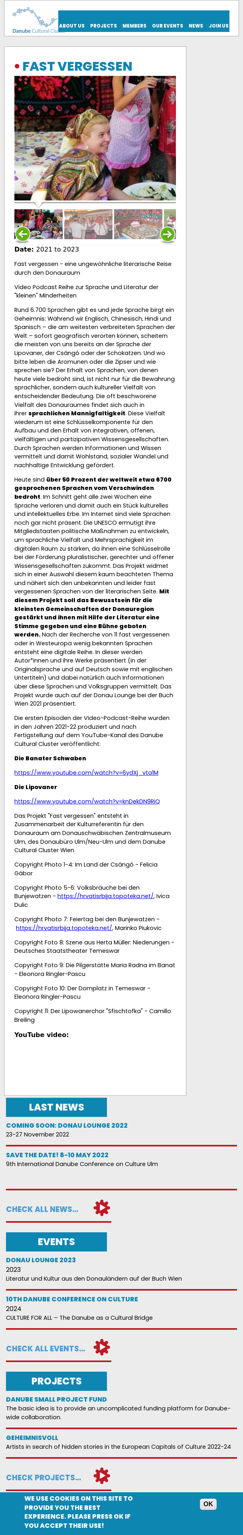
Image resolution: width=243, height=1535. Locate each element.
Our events (167, 26)
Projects (103, 26)
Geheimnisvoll (32, 1437)
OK (208, 1504)
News (196, 26)
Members (134, 26)
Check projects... (43, 1477)
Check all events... (45, 1348)
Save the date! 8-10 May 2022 (57, 1155)
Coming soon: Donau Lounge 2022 (67, 1125)
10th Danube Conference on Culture (72, 1299)
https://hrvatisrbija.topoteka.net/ (105, 896)
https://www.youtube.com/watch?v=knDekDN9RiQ (87, 801)
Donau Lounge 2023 (41, 1260)
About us (72, 26)
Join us (219, 26)
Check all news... (42, 1209)
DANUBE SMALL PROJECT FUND (56, 1399)
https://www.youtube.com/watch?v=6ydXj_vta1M (86, 773)
